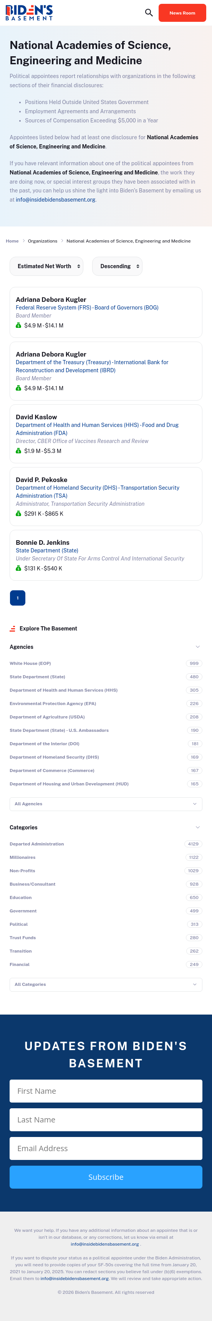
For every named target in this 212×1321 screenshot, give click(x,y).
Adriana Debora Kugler (51, 299)
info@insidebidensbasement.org (55, 200)
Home (12, 241)
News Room (182, 13)
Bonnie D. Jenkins (43, 542)
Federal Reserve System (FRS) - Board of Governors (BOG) (87, 308)
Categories (24, 827)
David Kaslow (36, 417)
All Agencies (28, 803)
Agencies (21, 647)
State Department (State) (47, 550)
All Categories (30, 984)
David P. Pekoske (42, 480)
